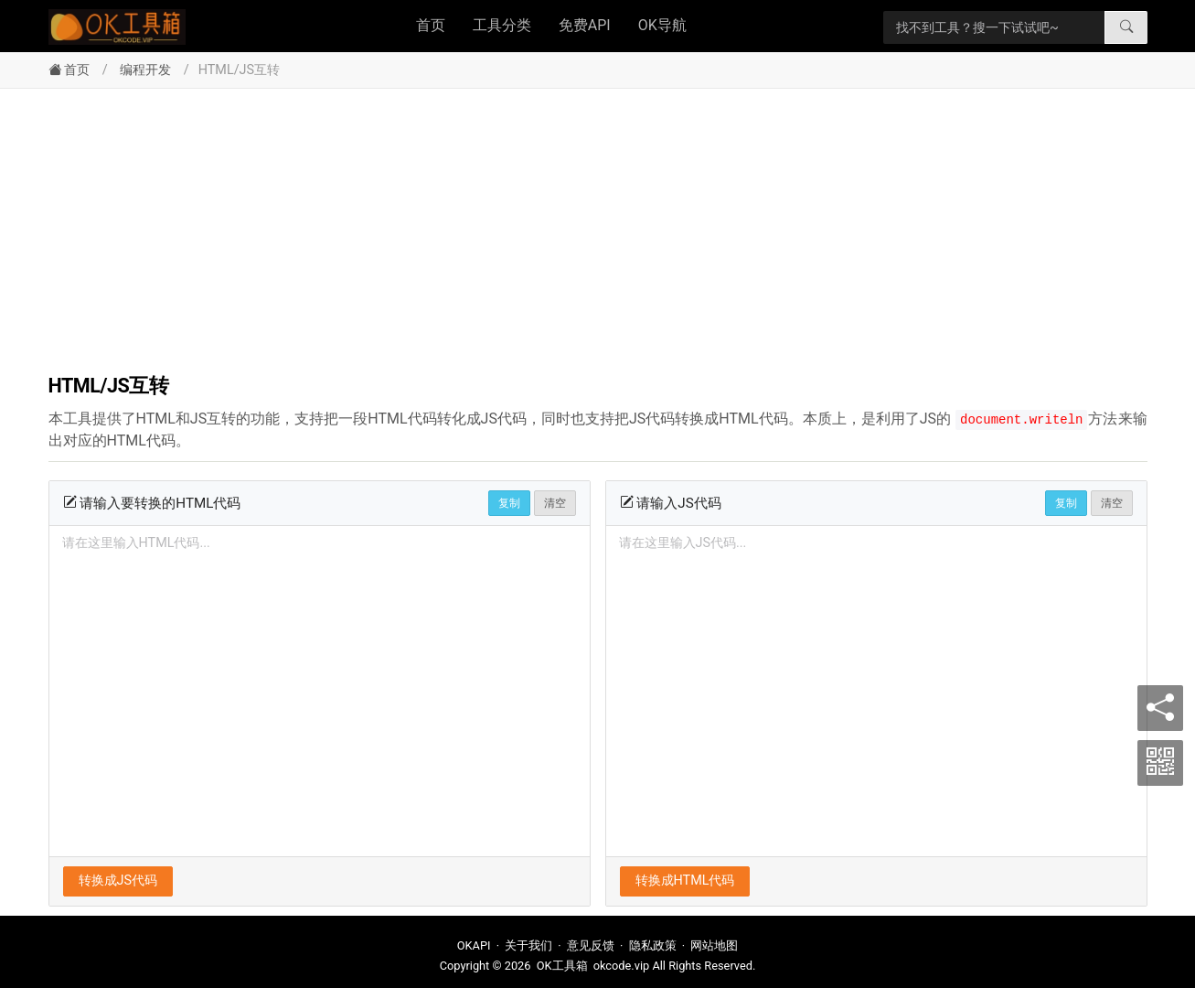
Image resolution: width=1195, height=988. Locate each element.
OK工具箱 (562, 965)
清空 (555, 503)
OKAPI (474, 945)
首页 (430, 25)
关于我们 (528, 945)
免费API (585, 25)
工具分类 (502, 25)
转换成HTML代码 (685, 880)
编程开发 (145, 70)
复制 (509, 503)
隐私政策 (653, 945)
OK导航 (662, 25)
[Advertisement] (598, 226)
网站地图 (714, 945)
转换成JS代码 (118, 880)
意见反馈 (590, 945)
